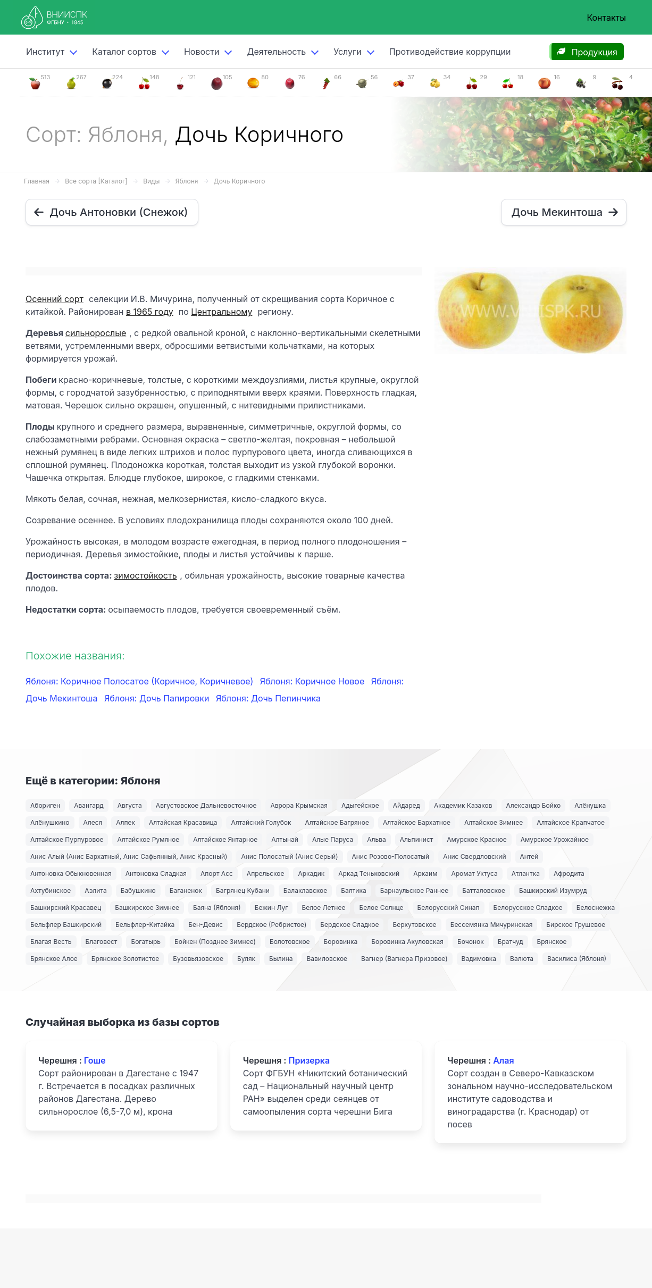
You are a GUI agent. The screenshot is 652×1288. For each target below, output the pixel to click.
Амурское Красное (476, 839)
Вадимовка (479, 959)
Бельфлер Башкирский (66, 925)
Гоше (95, 1060)
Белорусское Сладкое (528, 907)
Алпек (125, 822)
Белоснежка (595, 907)
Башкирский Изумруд (553, 890)
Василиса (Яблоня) (576, 959)
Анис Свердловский (474, 856)
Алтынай (284, 839)
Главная (36, 181)
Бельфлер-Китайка (144, 925)
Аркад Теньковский (368, 873)
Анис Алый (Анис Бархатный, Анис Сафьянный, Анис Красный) (128, 856)
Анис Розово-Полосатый (391, 856)
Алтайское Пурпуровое (66, 839)
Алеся (93, 822)
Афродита (569, 873)
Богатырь (146, 942)
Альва (376, 839)
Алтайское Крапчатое (571, 822)
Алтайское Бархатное (416, 822)
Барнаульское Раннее (414, 890)
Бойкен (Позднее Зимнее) (215, 942)
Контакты (606, 17)
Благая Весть (51, 942)
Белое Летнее (323, 907)
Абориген (45, 805)
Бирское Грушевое (575, 925)
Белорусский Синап (448, 907)
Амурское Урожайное (555, 839)
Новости (201, 51)
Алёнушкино (50, 822)
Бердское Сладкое (349, 925)
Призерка (309, 1060)
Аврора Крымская (298, 805)
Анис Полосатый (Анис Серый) (289, 856)
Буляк (246, 959)
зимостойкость (145, 575)
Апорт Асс (216, 873)
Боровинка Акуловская (407, 942)
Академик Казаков (463, 805)
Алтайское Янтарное (225, 839)
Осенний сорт (54, 299)
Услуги (347, 51)
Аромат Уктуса (474, 873)
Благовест (102, 942)
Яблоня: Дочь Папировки (158, 698)
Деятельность (276, 51)
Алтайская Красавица (183, 822)
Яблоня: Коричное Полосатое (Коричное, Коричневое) (141, 681)
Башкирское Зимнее (147, 907)
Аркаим (425, 873)
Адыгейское (360, 805)
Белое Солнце (381, 907)
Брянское (552, 942)
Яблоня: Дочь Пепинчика (268, 698)
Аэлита (95, 890)
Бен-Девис (205, 925)
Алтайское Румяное (148, 839)
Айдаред (406, 805)
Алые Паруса (332, 839)
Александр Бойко (533, 805)
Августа (130, 805)
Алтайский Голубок (261, 822)
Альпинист (416, 839)
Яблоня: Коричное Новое (313, 681)
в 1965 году (149, 311)
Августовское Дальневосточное (206, 805)
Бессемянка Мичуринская (491, 925)
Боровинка (341, 942)
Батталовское (483, 890)
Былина (280, 959)
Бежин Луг (271, 907)
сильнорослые (96, 333)
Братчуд (510, 942)
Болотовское (290, 942)
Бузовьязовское (198, 959)
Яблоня (186, 181)
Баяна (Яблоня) (217, 907)
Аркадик (311, 873)
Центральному (221, 311)
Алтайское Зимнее (493, 822)
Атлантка (526, 873)
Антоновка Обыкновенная (71, 873)
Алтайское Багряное (337, 822)
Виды (151, 181)
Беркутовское (414, 925)
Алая (503, 1060)
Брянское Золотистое (125, 959)
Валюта (521, 959)
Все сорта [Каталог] (96, 181)
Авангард (89, 805)
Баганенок (186, 890)
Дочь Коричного (239, 181)
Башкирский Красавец (65, 907)
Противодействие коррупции (450, 51)
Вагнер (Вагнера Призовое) (404, 959)
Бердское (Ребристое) (271, 925)
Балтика (353, 890)
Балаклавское (305, 890)
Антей (529, 856)
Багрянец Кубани (243, 890)
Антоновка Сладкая (156, 873)
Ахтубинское (50, 890)
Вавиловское (326, 959)
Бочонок (470, 942)
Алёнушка (590, 805)
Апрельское (266, 873)
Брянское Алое (54, 959)
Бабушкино (138, 890)
